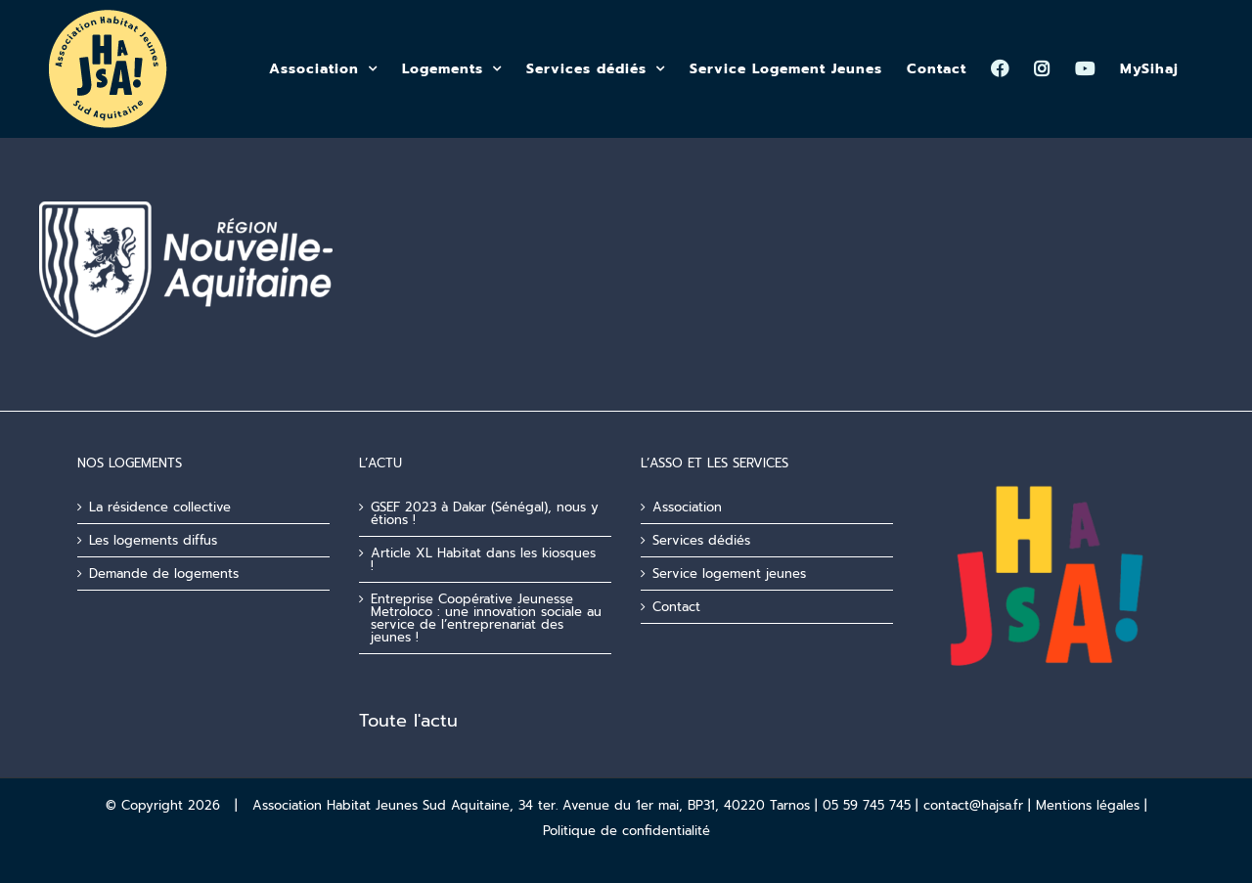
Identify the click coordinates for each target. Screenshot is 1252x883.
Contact (676, 606)
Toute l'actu (408, 720)
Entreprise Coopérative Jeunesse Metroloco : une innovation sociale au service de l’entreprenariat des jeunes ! (486, 618)
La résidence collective (160, 507)
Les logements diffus (153, 540)
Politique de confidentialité (626, 830)
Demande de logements (164, 573)
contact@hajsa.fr (973, 805)
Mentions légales (1088, 805)
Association (687, 507)
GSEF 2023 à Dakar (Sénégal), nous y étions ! (485, 513)
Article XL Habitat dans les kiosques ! (483, 559)
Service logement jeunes (729, 573)
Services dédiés (701, 540)
